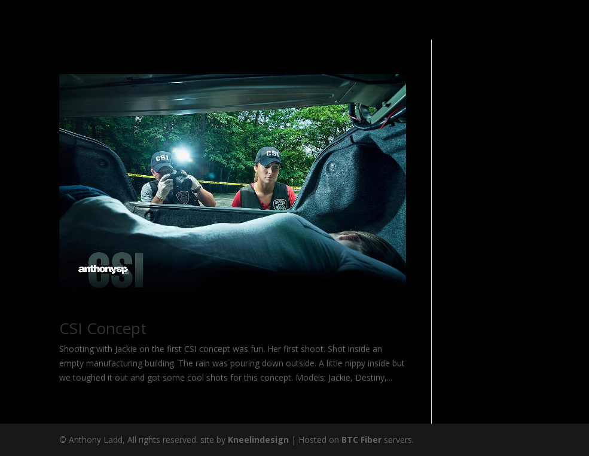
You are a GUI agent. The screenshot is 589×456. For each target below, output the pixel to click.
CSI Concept (103, 328)
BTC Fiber (361, 439)
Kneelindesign (258, 439)
